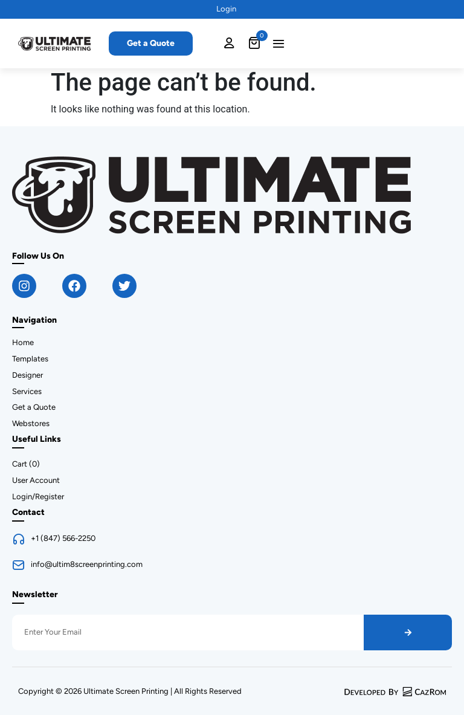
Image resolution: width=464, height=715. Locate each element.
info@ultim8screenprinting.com (87, 564)
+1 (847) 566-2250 (63, 538)
